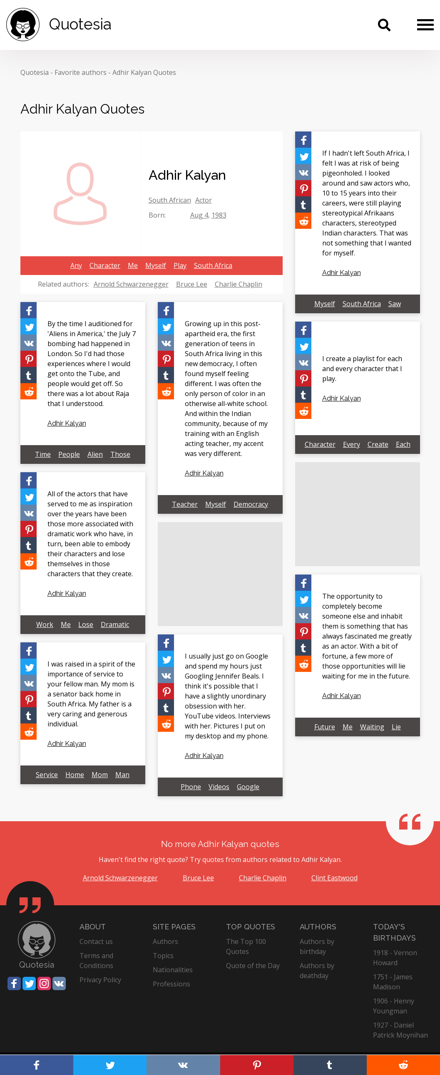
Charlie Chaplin (238, 284)
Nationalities (173, 969)
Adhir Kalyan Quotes (144, 72)
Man (122, 774)
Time (43, 454)
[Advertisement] (357, 514)
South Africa (213, 265)
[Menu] (425, 24)
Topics (163, 955)
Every (351, 444)
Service (47, 774)
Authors (165, 941)
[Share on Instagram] (44, 983)
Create (378, 444)
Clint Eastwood (334, 877)
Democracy (251, 504)
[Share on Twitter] (303, 156)
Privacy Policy (100, 979)
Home (74, 774)
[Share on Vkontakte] (303, 172)
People (69, 454)
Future (324, 726)
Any (76, 265)
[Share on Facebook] (303, 139)
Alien (95, 454)
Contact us (96, 941)
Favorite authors (81, 72)
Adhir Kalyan (341, 273)
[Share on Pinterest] (303, 188)
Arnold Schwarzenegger (131, 284)
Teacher (185, 504)
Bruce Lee (191, 284)
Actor (203, 200)
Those (120, 454)
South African (170, 200)
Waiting (372, 726)
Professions (171, 983)
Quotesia (34, 72)
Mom (100, 774)
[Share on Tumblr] (303, 204)
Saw (394, 303)
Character (104, 265)
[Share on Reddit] (303, 221)
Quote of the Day (253, 965)
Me (133, 265)
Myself (155, 265)
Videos (219, 786)
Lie (396, 726)
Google (248, 786)
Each (403, 444)
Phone (191, 786)
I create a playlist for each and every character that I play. (362, 368)
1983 (218, 215)
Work (44, 624)
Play (180, 265)
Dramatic (115, 624)
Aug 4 (199, 215)
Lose (85, 624)
